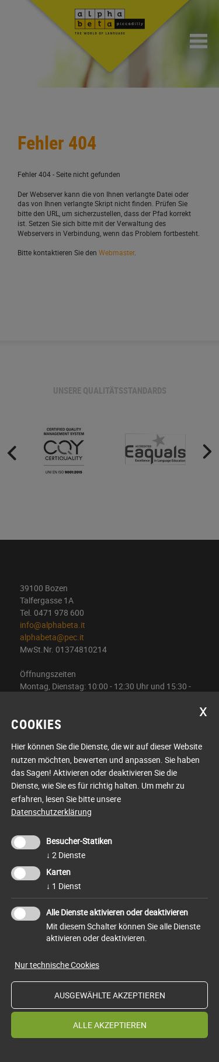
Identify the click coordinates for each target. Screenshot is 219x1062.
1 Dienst (63, 885)
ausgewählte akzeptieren (109, 995)
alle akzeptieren (110, 1024)
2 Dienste (65, 854)
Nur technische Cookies (57, 964)
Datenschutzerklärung (51, 811)
